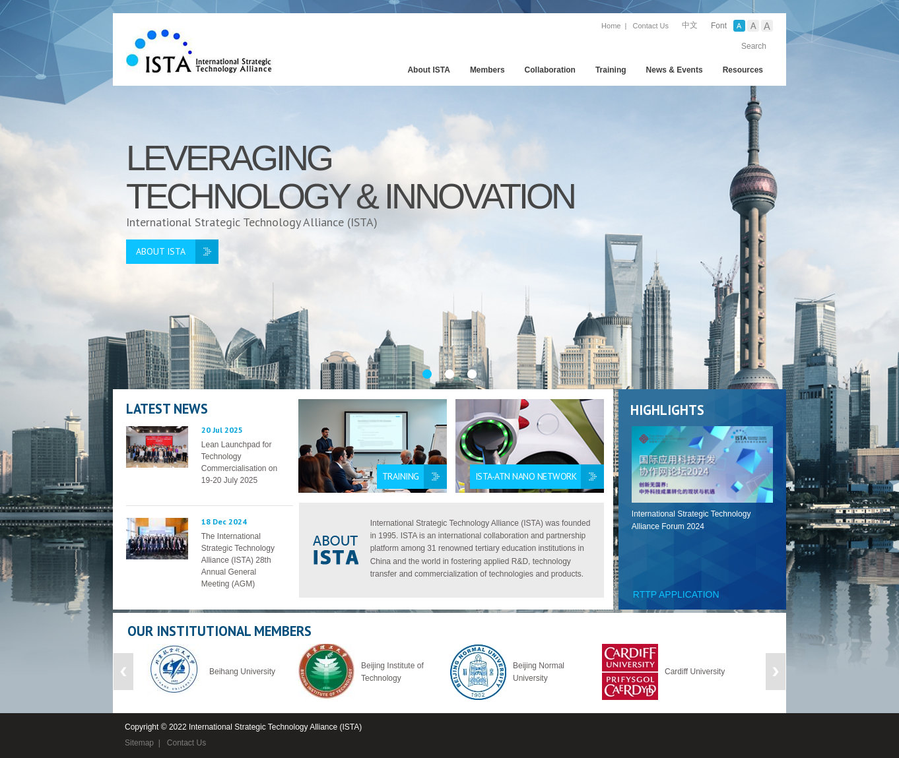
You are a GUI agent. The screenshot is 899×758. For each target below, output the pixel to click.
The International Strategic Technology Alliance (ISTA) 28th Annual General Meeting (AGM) (238, 560)
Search (753, 46)
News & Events (674, 70)
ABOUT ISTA (160, 251)
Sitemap (139, 742)
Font (719, 25)
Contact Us (651, 26)
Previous (123, 671)
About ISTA (428, 70)
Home (610, 26)
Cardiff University (695, 671)
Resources (743, 70)
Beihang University (242, 671)
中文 (690, 25)
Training (610, 70)
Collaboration (550, 70)
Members (487, 70)
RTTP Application (676, 594)
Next (775, 671)
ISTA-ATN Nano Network (526, 476)
